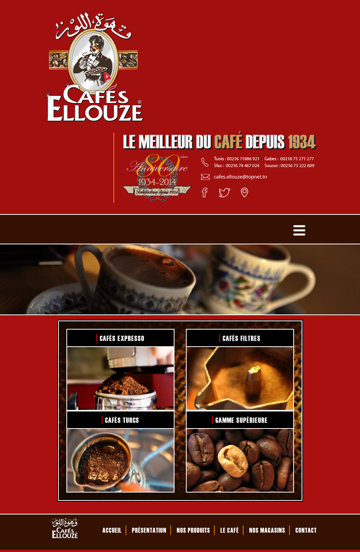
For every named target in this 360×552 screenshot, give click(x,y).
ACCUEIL (112, 529)
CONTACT (306, 529)
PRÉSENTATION (149, 529)
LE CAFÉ (229, 529)
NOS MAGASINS (267, 529)
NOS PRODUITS (193, 529)
